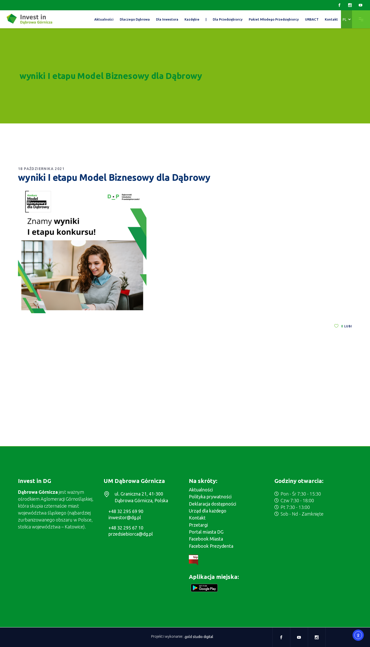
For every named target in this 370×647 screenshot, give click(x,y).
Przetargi (198, 524)
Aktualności (201, 489)
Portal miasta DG (206, 531)
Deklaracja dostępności (212, 503)
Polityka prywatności (210, 496)
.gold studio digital (198, 637)
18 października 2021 (41, 169)
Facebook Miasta (206, 538)
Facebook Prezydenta (211, 546)
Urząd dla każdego (207, 510)
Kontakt (197, 517)
